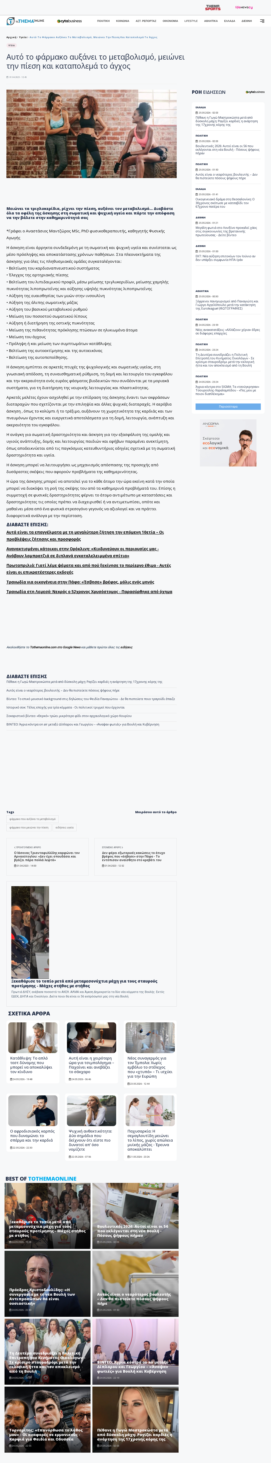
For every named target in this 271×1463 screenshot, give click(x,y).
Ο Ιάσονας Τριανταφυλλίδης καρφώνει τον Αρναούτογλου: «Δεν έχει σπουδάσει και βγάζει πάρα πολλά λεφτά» (47, 856)
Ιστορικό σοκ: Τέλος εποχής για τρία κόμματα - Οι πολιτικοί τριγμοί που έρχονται (65, 707)
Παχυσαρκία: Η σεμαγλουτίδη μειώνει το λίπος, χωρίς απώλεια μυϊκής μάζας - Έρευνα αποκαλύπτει (150, 1140)
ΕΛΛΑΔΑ (229, 21)
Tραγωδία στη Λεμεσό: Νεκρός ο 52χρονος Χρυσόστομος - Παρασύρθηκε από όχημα (89, 591)
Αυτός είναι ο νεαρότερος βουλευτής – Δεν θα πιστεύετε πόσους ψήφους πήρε (63, 690)
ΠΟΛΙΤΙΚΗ (103, 21)
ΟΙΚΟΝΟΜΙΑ (170, 21)
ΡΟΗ (209, 92)
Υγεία (23, 37)
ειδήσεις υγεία (65, 827)
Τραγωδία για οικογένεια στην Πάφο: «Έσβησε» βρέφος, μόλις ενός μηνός (80, 582)
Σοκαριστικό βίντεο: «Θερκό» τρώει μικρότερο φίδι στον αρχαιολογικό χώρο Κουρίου (69, 716)
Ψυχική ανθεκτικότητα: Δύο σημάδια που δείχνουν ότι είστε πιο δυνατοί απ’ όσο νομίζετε (90, 1140)
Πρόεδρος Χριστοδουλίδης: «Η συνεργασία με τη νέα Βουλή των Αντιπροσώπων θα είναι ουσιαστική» (42, 1296)
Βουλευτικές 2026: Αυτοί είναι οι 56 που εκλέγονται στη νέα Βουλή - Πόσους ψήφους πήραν (132, 1231)
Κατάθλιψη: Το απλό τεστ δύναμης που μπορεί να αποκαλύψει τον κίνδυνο (31, 1065)
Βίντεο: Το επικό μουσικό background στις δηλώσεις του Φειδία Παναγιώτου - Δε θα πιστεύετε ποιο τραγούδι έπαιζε (90, 699)
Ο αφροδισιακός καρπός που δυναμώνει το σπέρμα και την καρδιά (32, 1136)
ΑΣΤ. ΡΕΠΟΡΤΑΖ (146, 21)
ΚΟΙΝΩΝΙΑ (122, 21)
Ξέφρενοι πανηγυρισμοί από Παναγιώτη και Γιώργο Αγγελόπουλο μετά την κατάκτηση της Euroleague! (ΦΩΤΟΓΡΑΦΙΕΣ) (227, 304)
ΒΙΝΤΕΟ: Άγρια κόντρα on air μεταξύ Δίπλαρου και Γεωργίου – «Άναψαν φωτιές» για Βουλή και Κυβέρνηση (82, 724)
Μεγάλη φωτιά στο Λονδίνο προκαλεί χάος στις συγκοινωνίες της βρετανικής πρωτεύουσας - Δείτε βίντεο (226, 231)
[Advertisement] (224, 279)
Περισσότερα (228, 406)
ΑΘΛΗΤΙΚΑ (211, 21)
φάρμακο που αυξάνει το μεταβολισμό (32, 819)
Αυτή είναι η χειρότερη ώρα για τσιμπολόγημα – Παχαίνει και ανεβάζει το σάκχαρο (91, 1065)
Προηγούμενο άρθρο (27, 847)
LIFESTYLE (191, 21)
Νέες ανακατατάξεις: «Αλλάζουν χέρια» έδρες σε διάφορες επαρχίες (228, 331)
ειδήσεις (126, 647)
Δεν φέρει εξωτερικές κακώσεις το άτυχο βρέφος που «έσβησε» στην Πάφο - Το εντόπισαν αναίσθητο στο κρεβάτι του (133, 856)
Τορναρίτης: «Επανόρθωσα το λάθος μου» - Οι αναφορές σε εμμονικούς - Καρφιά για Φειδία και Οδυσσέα (46, 1435)
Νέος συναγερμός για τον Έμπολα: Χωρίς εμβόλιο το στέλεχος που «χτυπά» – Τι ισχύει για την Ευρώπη (150, 1067)
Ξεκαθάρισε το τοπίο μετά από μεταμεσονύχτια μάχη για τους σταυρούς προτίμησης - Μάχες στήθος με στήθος (84, 983)
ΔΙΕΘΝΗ (247, 21)
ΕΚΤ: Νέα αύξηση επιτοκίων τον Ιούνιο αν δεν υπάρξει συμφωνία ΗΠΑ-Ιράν (226, 258)
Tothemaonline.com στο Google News (55, 647)
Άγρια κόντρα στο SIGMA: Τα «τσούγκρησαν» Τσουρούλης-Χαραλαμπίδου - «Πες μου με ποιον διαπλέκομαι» (227, 390)
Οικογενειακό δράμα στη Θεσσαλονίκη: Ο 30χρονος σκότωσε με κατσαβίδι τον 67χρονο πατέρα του (225, 202)
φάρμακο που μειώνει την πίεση (28, 827)
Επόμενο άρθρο (112, 847)
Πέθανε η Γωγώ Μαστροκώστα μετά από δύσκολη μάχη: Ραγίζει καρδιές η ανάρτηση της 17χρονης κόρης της (84, 682)
